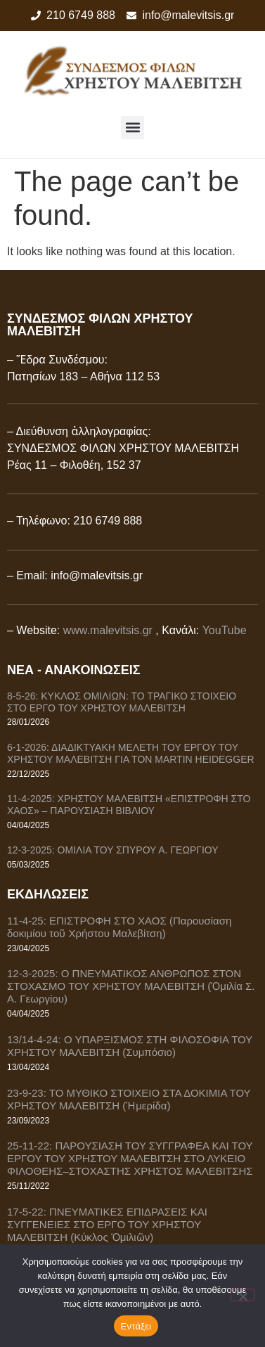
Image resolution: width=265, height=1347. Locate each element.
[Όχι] (242, 1295)
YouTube (224, 630)
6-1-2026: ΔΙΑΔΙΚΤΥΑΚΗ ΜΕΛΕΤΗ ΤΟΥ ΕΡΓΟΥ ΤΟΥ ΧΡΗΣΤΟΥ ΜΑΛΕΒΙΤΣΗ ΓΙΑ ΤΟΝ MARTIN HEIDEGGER (130, 753)
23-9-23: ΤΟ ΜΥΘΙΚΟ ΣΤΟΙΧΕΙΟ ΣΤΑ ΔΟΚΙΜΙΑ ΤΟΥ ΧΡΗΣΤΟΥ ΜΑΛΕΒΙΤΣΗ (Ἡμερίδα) (128, 1099)
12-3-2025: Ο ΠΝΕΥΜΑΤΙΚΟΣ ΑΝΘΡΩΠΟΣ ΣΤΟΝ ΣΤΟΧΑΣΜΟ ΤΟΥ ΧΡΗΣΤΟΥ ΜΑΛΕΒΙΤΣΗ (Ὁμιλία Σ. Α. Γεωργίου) (130, 986)
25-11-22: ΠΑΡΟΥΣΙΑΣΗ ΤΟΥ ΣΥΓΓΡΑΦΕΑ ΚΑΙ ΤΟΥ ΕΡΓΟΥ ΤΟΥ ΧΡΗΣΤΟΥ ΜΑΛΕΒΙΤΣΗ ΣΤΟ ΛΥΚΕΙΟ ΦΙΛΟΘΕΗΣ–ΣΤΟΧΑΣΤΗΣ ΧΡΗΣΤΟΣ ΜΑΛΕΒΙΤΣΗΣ (130, 1158)
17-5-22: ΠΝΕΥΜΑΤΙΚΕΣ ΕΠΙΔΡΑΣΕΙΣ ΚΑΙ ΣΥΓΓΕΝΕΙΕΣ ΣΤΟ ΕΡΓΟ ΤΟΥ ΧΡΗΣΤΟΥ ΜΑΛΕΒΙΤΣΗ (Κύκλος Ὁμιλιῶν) (107, 1224)
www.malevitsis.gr (108, 630)
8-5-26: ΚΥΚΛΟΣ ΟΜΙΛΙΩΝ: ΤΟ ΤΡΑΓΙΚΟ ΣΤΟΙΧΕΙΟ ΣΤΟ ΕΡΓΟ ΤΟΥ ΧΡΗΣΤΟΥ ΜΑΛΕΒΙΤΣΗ (121, 702)
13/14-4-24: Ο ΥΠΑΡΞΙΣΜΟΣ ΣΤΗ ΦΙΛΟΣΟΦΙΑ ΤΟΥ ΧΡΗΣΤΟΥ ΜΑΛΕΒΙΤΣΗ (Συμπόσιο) (129, 1045)
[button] (132, 127)
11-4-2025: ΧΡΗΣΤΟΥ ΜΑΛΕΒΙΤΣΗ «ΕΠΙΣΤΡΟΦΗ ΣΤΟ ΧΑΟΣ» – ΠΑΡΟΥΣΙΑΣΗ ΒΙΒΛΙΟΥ (128, 804)
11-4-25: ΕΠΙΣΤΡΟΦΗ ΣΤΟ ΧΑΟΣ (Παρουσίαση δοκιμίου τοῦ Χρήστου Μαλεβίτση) (119, 927)
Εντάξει (136, 1326)
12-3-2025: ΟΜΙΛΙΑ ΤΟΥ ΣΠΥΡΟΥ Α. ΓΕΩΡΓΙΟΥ (113, 850)
